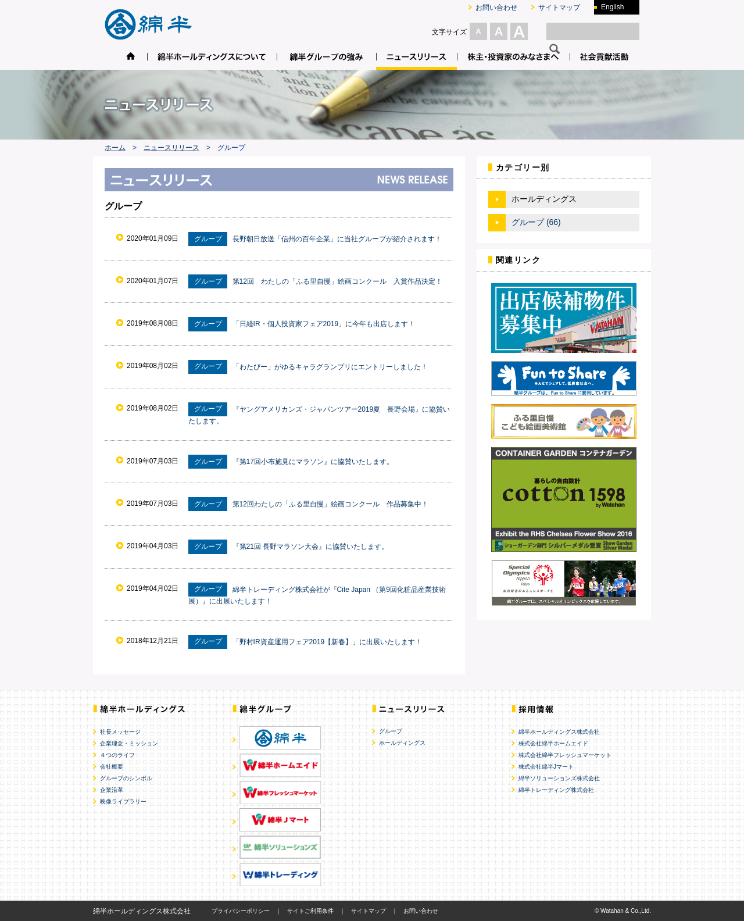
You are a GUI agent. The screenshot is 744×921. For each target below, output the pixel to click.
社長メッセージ (120, 732)
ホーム (115, 148)
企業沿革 (111, 790)
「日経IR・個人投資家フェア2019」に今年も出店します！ (324, 324)
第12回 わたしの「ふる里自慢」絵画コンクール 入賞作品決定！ (337, 281)
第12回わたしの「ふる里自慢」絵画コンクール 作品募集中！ (330, 504)
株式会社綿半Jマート (546, 766)
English (612, 7)
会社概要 (111, 766)
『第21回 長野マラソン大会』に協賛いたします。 (311, 546)
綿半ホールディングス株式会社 (559, 732)
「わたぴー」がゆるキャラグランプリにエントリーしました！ (330, 366)
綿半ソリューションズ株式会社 (559, 778)
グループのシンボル (126, 778)
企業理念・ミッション (129, 743)
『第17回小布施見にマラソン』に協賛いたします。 (313, 462)
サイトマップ (559, 7)
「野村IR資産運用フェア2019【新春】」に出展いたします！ (328, 641)
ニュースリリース (171, 148)
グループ (390, 731)
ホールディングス (402, 743)
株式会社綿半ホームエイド (553, 743)
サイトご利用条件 (310, 911)
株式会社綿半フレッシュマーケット (564, 755)
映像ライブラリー (123, 801)
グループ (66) (536, 222)
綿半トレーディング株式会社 (556, 790)
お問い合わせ (496, 7)
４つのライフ (117, 755)
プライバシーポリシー (241, 911)
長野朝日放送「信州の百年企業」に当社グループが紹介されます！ (337, 239)
